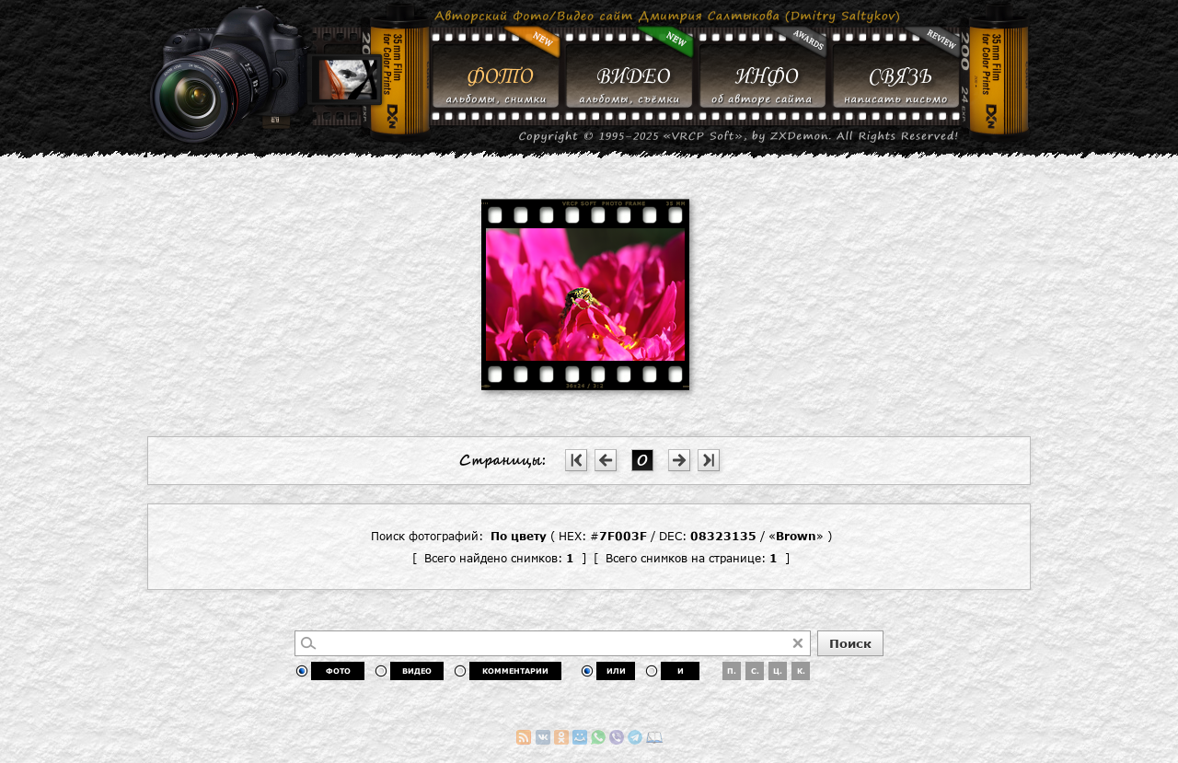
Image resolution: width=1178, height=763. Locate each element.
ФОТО (338, 671)
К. (801, 671)
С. (755, 671)
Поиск (850, 643)
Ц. (777, 671)
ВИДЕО (417, 671)
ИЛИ (616, 671)
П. (731, 671)
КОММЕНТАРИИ (515, 671)
